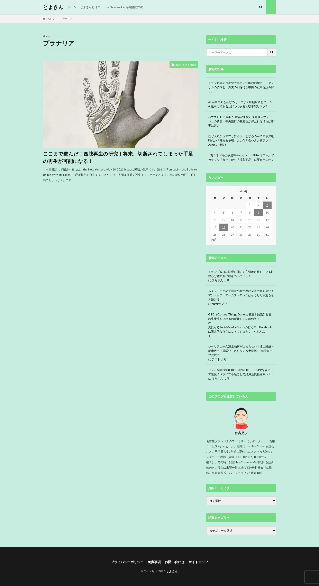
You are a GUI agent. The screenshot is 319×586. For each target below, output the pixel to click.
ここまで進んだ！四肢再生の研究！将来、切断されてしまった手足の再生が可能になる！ (118, 157)
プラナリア (66, 18)
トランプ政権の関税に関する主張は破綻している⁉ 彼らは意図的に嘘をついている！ (240, 274)
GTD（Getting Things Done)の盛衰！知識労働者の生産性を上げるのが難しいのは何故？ (239, 316)
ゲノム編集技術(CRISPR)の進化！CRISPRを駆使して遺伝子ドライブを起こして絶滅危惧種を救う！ (240, 372)
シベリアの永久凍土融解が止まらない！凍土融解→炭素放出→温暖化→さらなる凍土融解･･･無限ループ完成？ (241, 351)
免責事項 (154, 562)
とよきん (53, 7)
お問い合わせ (174, 562)
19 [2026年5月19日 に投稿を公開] (223, 227)
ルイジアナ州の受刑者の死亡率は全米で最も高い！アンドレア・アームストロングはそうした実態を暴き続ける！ (241, 295)
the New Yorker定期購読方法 (123, 7)
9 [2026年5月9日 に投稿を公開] (258, 212)
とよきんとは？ (90, 7)
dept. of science (185, 64)
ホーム (71, 7)
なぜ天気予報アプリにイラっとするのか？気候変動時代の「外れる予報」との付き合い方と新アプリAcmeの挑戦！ (241, 140)
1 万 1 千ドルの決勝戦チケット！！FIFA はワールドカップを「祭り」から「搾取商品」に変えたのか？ (241, 157)
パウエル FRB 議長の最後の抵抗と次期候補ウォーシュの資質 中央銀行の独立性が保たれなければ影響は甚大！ (241, 121)
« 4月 (213, 239)
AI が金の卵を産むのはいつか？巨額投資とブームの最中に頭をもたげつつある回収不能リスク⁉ (240, 104)
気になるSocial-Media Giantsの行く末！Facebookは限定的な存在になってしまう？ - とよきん (240, 329)
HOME (50, 18)
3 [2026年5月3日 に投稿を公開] (267, 205)
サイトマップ (198, 562)
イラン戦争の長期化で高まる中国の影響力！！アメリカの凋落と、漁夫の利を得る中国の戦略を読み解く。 (241, 87)
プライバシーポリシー (127, 562)
